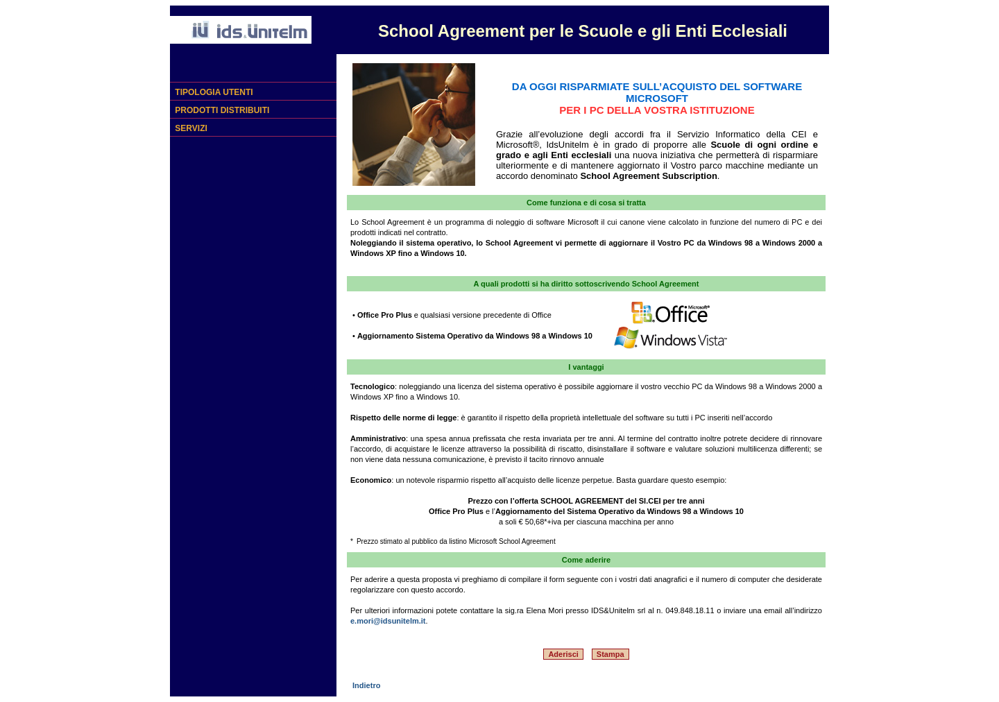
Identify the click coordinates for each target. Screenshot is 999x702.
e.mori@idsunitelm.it (388, 621)
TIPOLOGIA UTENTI (213, 92)
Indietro (365, 685)
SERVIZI (190, 128)
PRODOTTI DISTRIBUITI (221, 110)
